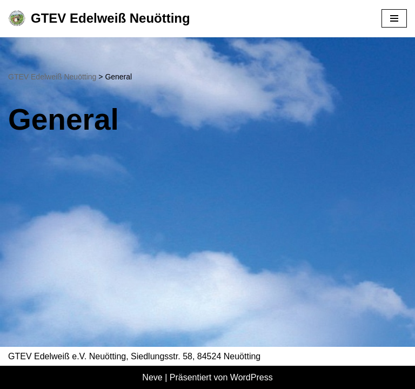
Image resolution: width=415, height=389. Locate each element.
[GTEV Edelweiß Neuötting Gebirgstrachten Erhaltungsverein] (99, 19)
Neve (152, 377)
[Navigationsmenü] (394, 18)
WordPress (251, 377)
